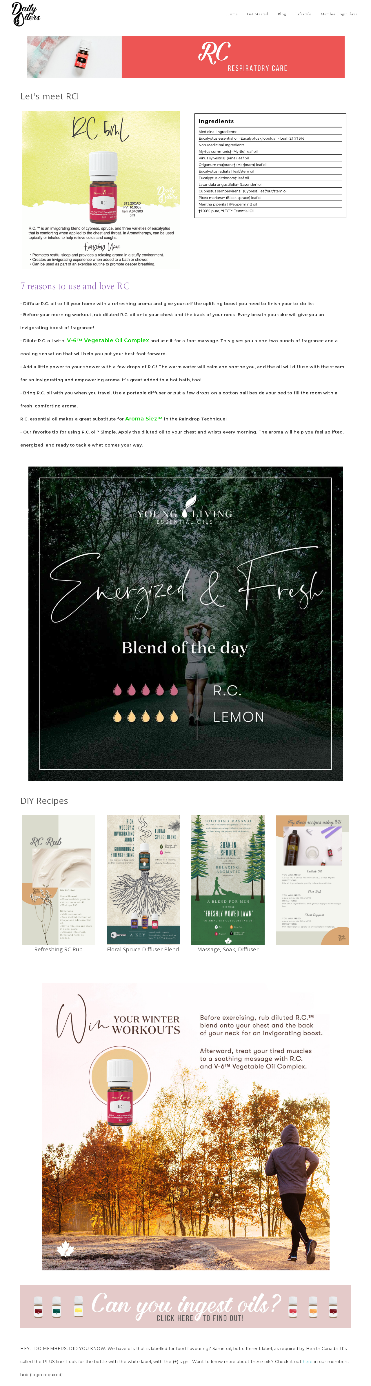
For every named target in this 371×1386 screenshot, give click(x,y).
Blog (282, 14)
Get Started (257, 14)
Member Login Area (339, 14)
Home (232, 14)
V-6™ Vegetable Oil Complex (108, 340)
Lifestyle (303, 14)
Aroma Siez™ (144, 419)
